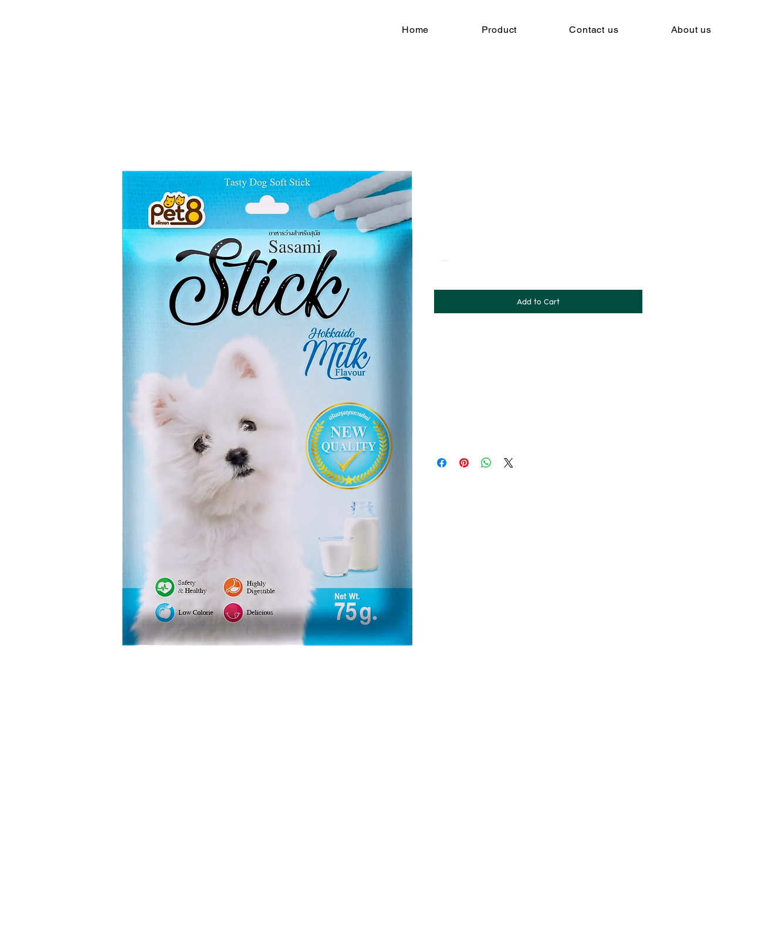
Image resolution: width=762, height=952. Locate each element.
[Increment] (479, 260)
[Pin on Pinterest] (464, 463)
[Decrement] (443, 260)
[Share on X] (509, 463)
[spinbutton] (461, 260)
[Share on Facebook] (442, 463)
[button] (499, 29)
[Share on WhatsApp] (486, 463)
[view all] (276, 750)
